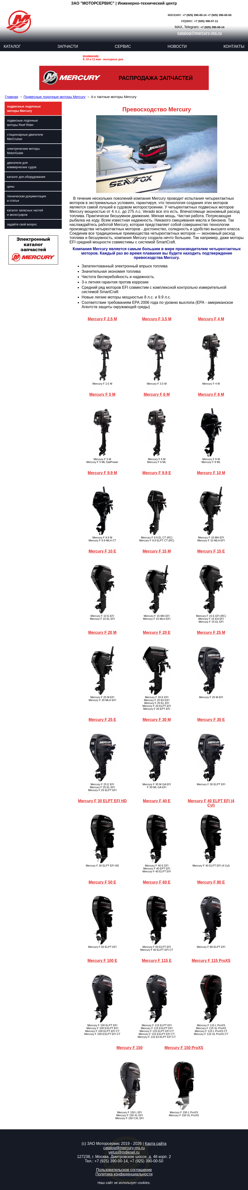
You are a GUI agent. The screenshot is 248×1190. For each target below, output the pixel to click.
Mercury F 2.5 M (102, 319)
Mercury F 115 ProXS (211, 961)
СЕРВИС (123, 46)
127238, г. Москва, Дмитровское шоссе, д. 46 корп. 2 (124, 1157)
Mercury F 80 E (211, 882)
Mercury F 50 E (102, 882)
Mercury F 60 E (156, 882)
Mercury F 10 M (211, 473)
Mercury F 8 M (211, 394)
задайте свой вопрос (22, 224)
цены (11, 186)
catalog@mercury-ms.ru (199, 33)
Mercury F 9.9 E (156, 473)
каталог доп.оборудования (26, 177)
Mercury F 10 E (102, 551)
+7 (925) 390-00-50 (220, 15)
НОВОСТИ (177, 46)
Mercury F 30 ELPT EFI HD (102, 801)
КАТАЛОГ (12, 46)
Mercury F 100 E (102, 961)
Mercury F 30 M (157, 720)
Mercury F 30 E (211, 720)
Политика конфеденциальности (124, 1174)
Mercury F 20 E (156, 632)
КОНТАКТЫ (234, 46)
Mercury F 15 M (157, 551)
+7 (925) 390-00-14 (195, 15)
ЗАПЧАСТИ (67, 46)
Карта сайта (155, 1143)
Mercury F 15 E (211, 551)
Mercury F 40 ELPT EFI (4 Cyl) (211, 803)
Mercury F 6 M (157, 394)
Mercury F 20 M (102, 632)
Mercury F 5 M (102, 394)
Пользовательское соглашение (124, 1170)
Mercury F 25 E (102, 720)
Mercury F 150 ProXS (183, 1048)
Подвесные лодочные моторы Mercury (54, 97)
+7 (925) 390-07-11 (206, 21)
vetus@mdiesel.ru (124, 1152)
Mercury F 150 (129, 1048)
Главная (11, 97)
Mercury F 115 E (157, 961)
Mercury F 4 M (211, 319)
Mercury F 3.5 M (156, 319)
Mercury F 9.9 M (102, 473)
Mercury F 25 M (211, 632)
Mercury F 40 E (156, 801)
